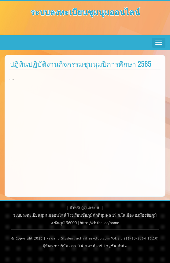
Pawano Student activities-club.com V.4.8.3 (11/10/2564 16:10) (102, 238)
